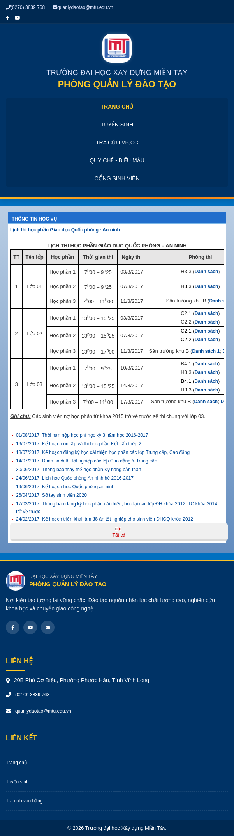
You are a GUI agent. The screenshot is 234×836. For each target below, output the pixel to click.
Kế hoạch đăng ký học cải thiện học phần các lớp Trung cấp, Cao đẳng (103, 452)
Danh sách (206, 271)
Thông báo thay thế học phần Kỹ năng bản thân (78, 469)
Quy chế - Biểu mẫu (117, 160)
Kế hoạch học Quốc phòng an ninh (65, 486)
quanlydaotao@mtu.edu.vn (83, 7)
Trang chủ (117, 106)
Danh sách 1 (206, 351)
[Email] (48, 627)
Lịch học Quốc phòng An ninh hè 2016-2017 (75, 478)
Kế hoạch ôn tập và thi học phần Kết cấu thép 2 (78, 443)
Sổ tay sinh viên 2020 (51, 495)
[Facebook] (12, 627)
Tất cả (119, 535)
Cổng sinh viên (116, 178)
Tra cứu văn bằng (24, 801)
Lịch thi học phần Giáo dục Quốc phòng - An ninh (65, 230)
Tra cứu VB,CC (117, 142)
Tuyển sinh (117, 124)
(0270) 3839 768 (25, 7)
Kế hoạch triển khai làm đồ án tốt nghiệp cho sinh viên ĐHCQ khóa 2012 (104, 519)
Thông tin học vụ (34, 219)
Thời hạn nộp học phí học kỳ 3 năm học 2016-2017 (82, 435)
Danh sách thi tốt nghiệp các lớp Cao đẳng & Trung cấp (86, 461)
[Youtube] (30, 627)
